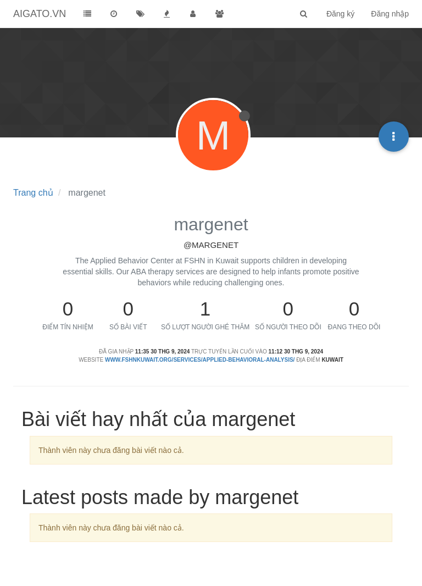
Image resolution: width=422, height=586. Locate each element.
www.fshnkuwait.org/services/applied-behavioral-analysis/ (200, 360)
